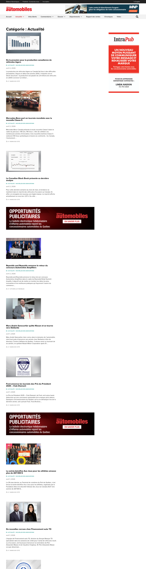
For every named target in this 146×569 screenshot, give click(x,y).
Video (119, 17)
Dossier (61, 17)
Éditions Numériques (12, 1)
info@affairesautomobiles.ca (17, 536)
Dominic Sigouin (115, 554)
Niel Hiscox (113, 538)
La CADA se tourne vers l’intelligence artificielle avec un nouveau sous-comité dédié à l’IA (68, 412)
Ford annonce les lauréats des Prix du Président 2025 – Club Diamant (66, 225)
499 (73, 517)
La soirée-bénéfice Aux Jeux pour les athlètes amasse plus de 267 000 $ (65, 286)
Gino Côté (113, 535)
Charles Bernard (131, 538)
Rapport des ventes (93, 17)
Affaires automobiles (55, 182)
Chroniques (108, 17)
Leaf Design (136, 566)
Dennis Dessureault (132, 555)
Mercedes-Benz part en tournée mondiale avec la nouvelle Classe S (67, 66)
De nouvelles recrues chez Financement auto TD (67, 317)
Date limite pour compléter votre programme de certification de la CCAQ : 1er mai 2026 (66, 349)
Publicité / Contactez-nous (31, 1)
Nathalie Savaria (130, 549)
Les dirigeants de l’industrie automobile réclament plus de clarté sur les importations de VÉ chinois (67, 479)
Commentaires (47, 17)
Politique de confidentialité (14, 566)
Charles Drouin (130, 552)
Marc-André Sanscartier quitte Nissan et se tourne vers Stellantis (67, 194)
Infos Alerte (32, 17)
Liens (42, 541)
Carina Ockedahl (115, 544)
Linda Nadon (113, 541)
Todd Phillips (52, 501)
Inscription (46, 1)
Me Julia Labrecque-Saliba (132, 545)
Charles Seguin (114, 551)
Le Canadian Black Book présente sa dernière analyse (65, 99)
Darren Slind (113, 557)
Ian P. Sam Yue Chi (131, 541)
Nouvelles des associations (63, 38)
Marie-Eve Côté (53, 54)
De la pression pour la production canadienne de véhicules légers (67, 34)
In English (137, 2)
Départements (76, 17)
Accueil (8, 17)
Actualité (20, 17)
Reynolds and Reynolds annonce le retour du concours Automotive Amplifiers (65, 160)
